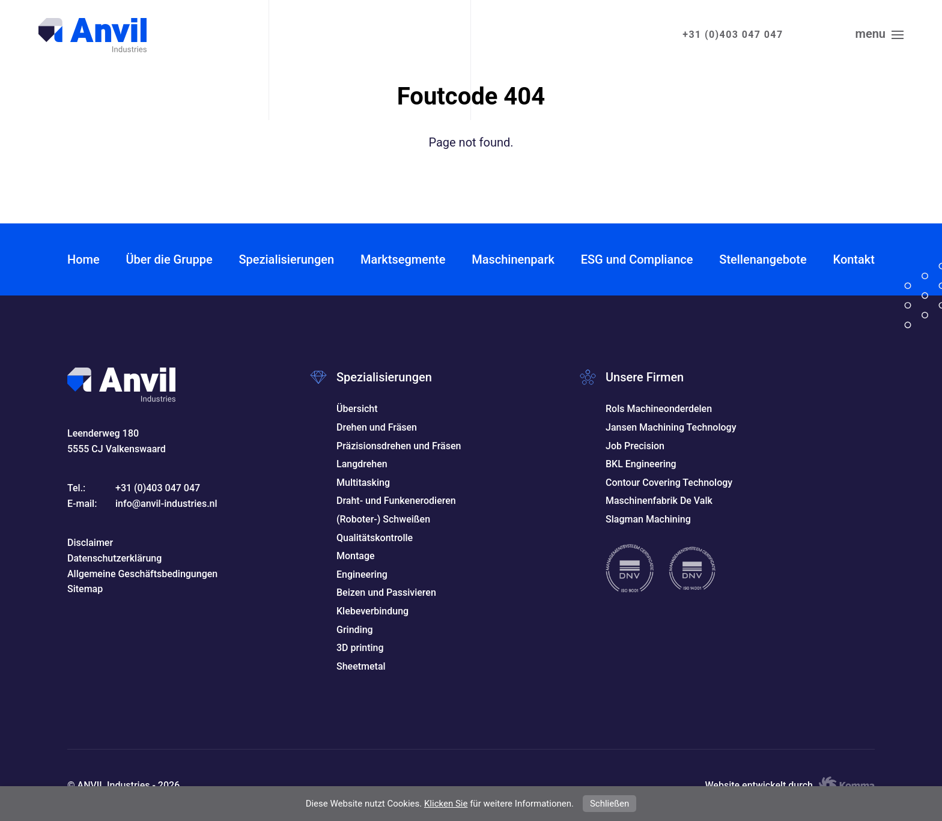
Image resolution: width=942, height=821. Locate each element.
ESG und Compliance (637, 259)
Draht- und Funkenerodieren (396, 500)
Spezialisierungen (286, 259)
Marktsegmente (402, 259)
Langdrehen (361, 464)
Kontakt (854, 259)
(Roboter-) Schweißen (383, 519)
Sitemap (85, 589)
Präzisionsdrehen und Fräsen (398, 446)
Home (83, 259)
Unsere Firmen (645, 377)
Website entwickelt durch (790, 786)
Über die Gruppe (169, 259)
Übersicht (357, 408)
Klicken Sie (445, 803)
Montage (355, 556)
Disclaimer (90, 542)
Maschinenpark (513, 259)
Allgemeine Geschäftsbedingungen (142, 574)
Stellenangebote (762, 259)
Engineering (361, 574)
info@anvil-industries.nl (166, 503)
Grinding (354, 629)
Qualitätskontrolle (374, 538)
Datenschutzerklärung (114, 558)
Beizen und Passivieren (386, 592)
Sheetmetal (361, 666)
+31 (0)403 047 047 (732, 34)
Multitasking (363, 482)
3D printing (360, 647)
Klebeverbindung (372, 611)
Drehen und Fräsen (376, 427)
